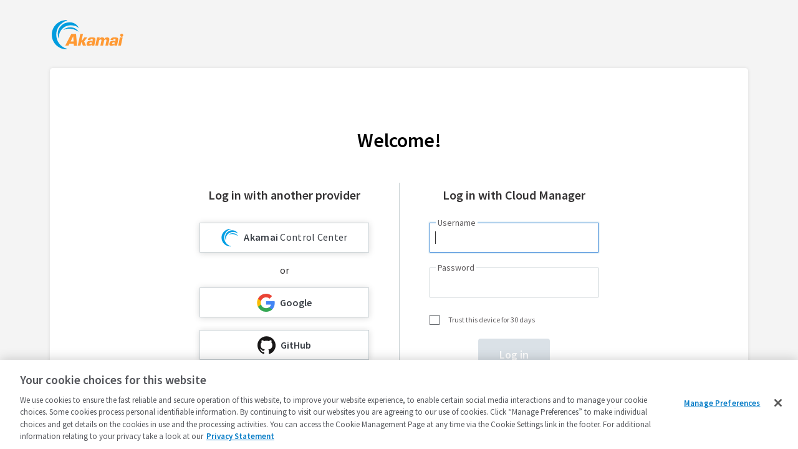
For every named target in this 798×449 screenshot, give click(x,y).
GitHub (284, 345)
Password (456, 267)
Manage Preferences (722, 403)
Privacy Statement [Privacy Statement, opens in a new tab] (240, 436)
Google (284, 303)
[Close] (778, 403)
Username (457, 222)
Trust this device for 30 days (491, 319)
